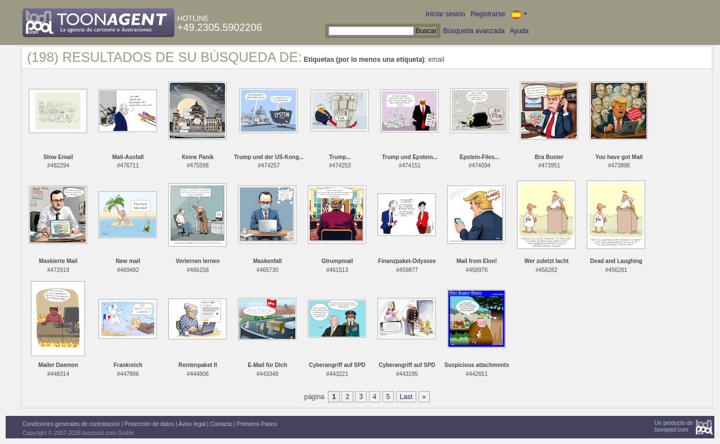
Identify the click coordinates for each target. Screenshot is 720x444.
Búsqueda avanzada (474, 31)
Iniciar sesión (445, 14)
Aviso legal (191, 424)
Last (406, 397)
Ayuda (519, 31)
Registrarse (487, 14)
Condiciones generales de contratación (71, 424)
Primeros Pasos (257, 424)
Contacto (221, 424)
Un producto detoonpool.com (674, 426)
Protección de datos (149, 424)
